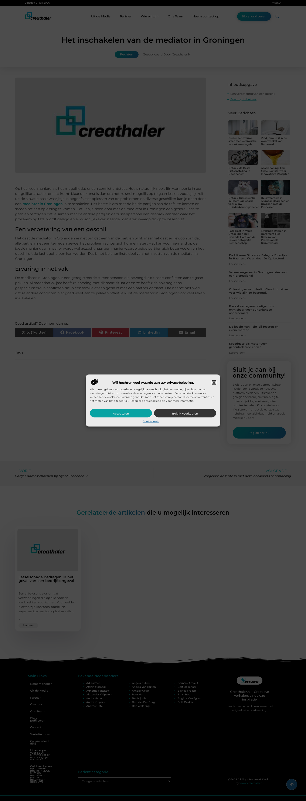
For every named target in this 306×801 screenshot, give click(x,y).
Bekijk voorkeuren (185, 413)
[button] (214, 382)
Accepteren (121, 413)
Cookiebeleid (151, 421)
